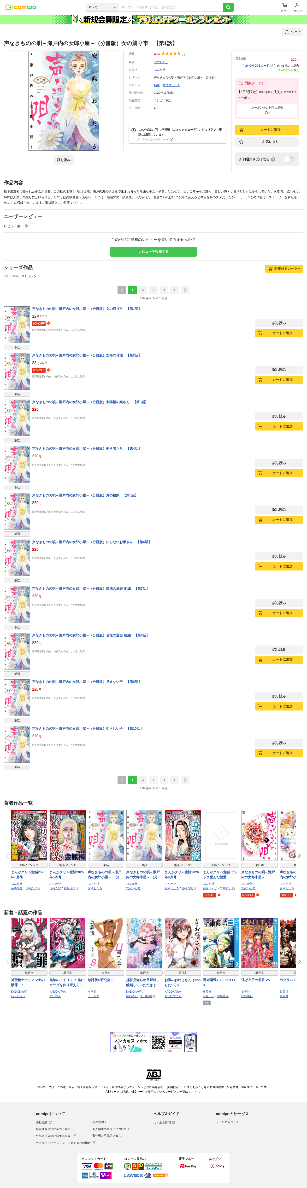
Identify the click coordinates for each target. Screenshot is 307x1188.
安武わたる (161, 62)
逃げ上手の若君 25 (255, 980)
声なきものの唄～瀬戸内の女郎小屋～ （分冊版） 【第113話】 (105, 875)
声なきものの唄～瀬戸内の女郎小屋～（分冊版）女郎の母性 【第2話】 (87, 355)
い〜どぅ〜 (18, 996)
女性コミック (171, 85)
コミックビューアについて (156, 139)
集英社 (207, 991)
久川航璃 (146, 996)
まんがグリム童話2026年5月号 (66, 874)
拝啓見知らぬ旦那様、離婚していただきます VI (143, 983)
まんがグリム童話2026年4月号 (182, 874)
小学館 (92, 991)
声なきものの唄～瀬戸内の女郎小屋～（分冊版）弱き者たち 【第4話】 (87, 448)
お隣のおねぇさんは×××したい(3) (183, 982)
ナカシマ (93, 996)
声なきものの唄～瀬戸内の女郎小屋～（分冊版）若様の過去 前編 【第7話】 (90, 588)
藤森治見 (17, 888)
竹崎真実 (31, 888)
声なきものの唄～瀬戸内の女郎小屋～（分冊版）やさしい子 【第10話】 (87, 728)
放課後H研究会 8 (100, 980)
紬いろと (132, 996)
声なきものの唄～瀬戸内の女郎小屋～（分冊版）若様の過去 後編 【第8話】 (90, 635)
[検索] (228, 7)
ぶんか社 (159, 69)
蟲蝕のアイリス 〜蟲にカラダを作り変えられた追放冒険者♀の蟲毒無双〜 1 (67, 983)
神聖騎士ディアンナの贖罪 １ (28, 982)
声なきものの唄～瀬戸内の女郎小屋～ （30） (258, 875)
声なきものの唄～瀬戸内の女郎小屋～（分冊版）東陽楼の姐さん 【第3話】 (90, 402)
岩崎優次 (223, 996)
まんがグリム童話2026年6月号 (28, 874)
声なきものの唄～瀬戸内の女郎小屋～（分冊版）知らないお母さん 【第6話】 (92, 542)
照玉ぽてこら (173, 996)
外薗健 (284, 996)
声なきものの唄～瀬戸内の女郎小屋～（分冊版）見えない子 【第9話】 (87, 682)
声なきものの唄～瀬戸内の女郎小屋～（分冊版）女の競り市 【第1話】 (87, 309)
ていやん (55, 996)
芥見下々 (208, 996)
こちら (194, 1091)
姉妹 (157, 85)
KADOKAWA (19, 991)
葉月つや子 (210, 888)
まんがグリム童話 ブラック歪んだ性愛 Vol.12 (220, 875)
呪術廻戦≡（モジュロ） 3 (220, 982)
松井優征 (247, 996)
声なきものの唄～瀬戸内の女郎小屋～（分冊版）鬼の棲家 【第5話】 (85, 495)
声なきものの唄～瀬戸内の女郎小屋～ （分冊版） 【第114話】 (143, 875)
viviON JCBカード (259, 65)
